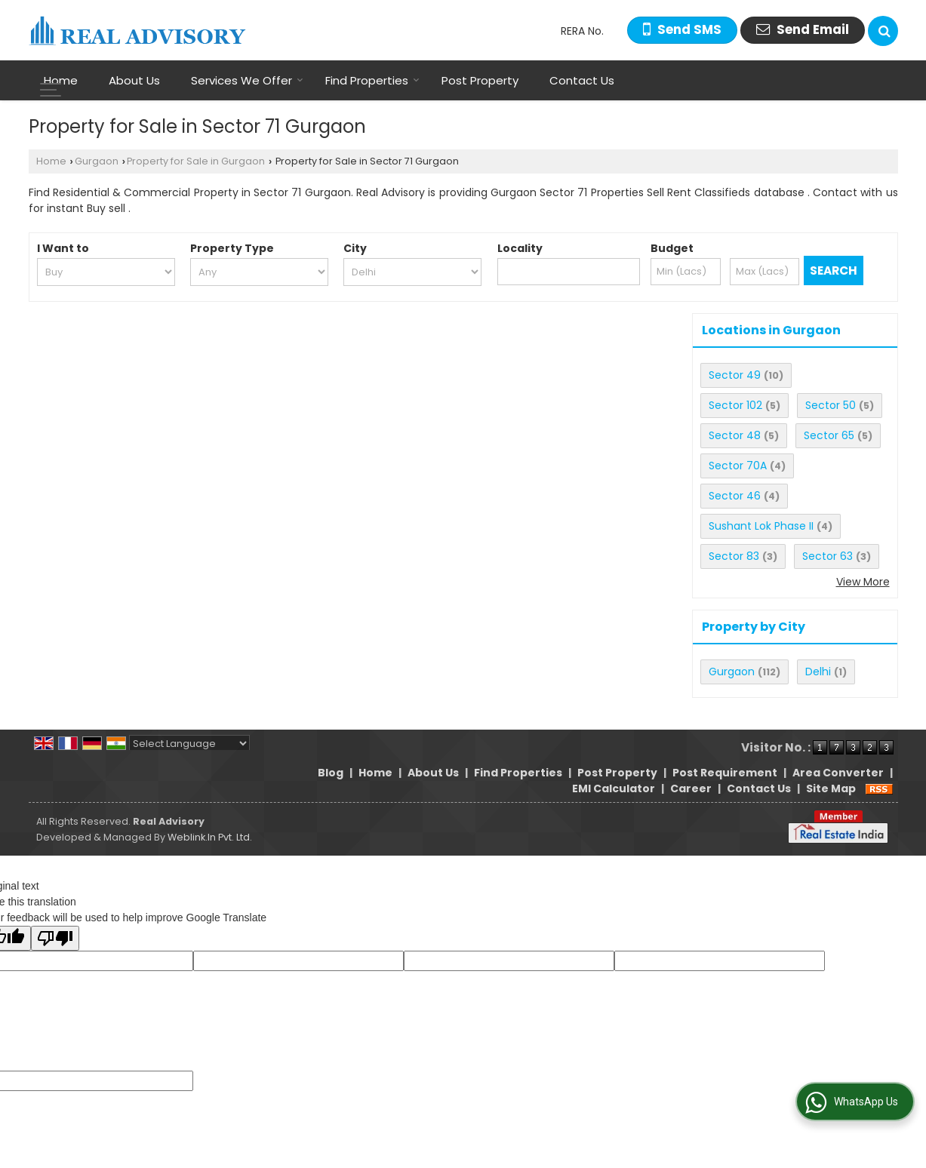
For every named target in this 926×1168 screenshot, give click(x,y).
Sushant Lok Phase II (761, 525)
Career (691, 788)
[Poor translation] (55, 938)
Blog (330, 772)
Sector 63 (827, 556)
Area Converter (838, 772)
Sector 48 (735, 435)
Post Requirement (724, 772)
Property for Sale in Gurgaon (196, 161)
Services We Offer (247, 80)
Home (61, 80)
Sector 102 (735, 405)
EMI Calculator (613, 788)
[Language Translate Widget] (189, 743)
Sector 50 (830, 405)
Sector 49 (735, 375)
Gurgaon (96, 161)
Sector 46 (735, 495)
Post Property (479, 80)
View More (863, 581)
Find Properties (372, 80)
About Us (134, 80)
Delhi (818, 671)
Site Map (831, 788)
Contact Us (581, 80)
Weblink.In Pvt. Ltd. (210, 837)
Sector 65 (829, 435)
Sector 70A (738, 465)
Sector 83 (734, 556)
